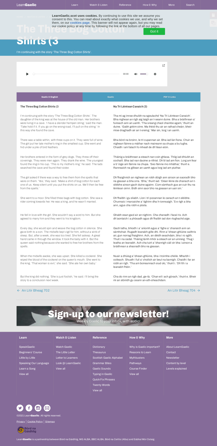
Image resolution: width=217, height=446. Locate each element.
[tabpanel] (108, 194)
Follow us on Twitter (20, 408)
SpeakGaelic (27, 346)
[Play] (27, 74)
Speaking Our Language (34, 363)
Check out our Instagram (38, 408)
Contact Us (47, 408)
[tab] (50, 97)
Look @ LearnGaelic (68, 363)
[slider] (76, 74)
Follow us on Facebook (29, 408)
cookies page (80, 22)
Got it (154, 31)
